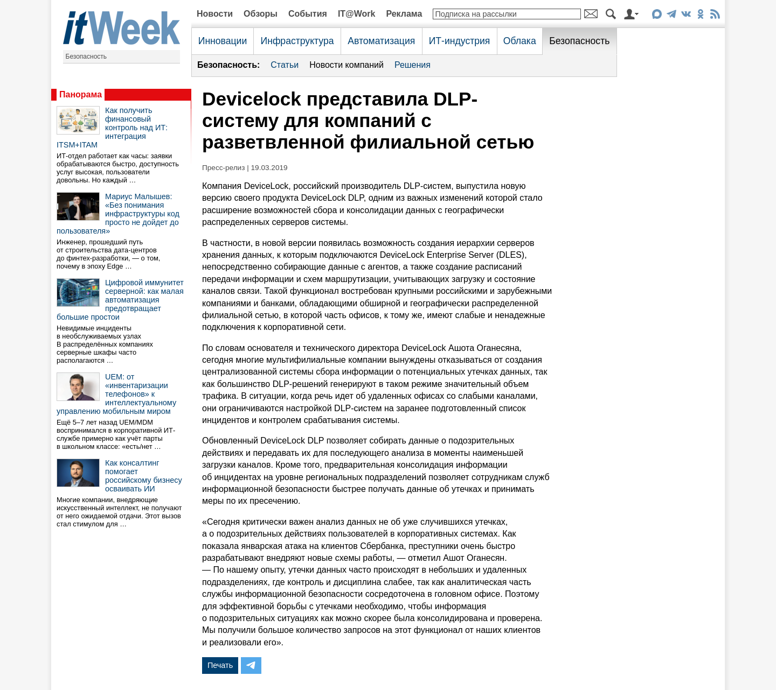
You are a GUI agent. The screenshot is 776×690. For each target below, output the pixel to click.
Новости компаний (346, 64)
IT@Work (357, 13)
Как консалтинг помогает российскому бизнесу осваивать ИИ (143, 476)
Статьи (285, 64)
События (307, 13)
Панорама (80, 94)
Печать (220, 665)
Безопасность (86, 56)
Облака (519, 41)
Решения (412, 64)
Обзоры (261, 13)
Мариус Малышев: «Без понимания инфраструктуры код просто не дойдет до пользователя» (118, 213)
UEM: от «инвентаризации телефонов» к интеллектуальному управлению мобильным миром (116, 394)
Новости (215, 13)
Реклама (404, 13)
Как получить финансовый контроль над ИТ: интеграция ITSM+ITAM (112, 127)
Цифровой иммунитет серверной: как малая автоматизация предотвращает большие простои (120, 299)
